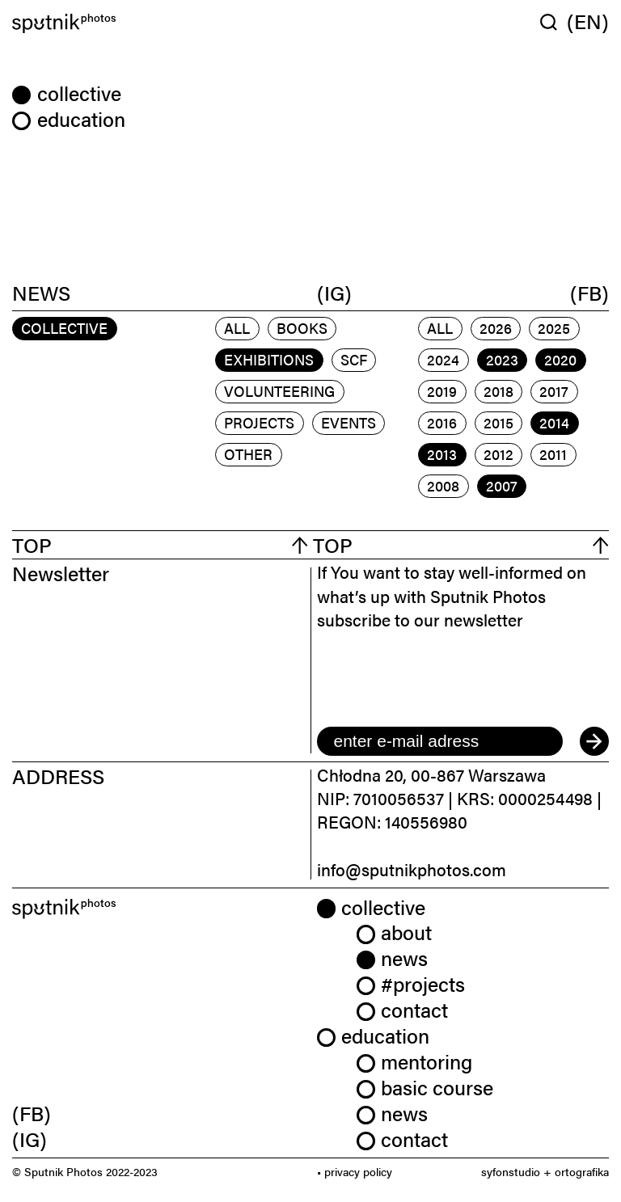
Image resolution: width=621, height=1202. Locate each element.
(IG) (334, 292)
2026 (495, 328)
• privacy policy (354, 1171)
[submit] (594, 741)
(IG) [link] (29, 1138)
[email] (440, 741)
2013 (442, 454)
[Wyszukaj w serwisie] (553, 22)
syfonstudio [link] (510, 1171)
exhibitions (269, 359)
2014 (554, 422)
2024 (443, 359)
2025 (554, 328)
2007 (502, 485)
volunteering (279, 391)
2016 (442, 422)
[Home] (158, 24)
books (302, 328)
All (237, 328)
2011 (553, 454)
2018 (498, 391)
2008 (443, 485)
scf (353, 359)
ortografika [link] (582, 1171)
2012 (498, 454)
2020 (560, 359)
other (248, 454)
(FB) (589, 292)
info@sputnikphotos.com (411, 869)
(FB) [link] (31, 1113)
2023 (502, 359)
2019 (442, 391)
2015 (498, 422)
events (348, 422)
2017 (553, 391)
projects (259, 422)
